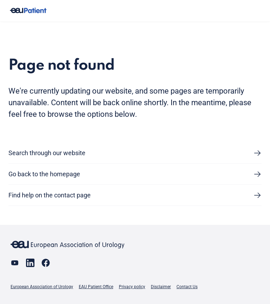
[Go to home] (28, 10)
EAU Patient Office (96, 286)
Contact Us (187, 286)
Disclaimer (161, 286)
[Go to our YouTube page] (15, 263)
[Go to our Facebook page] (45, 263)
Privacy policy (132, 286)
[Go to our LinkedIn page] (30, 263)
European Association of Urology (42, 286)
